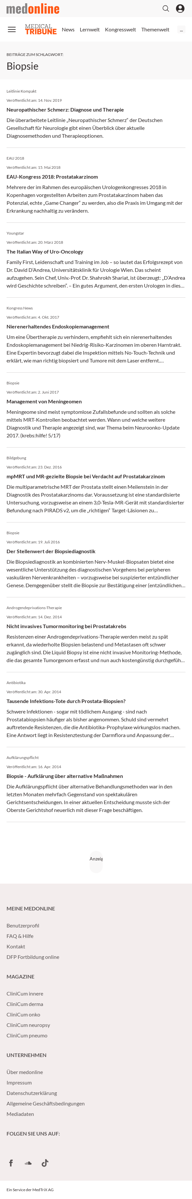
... (181, 29)
